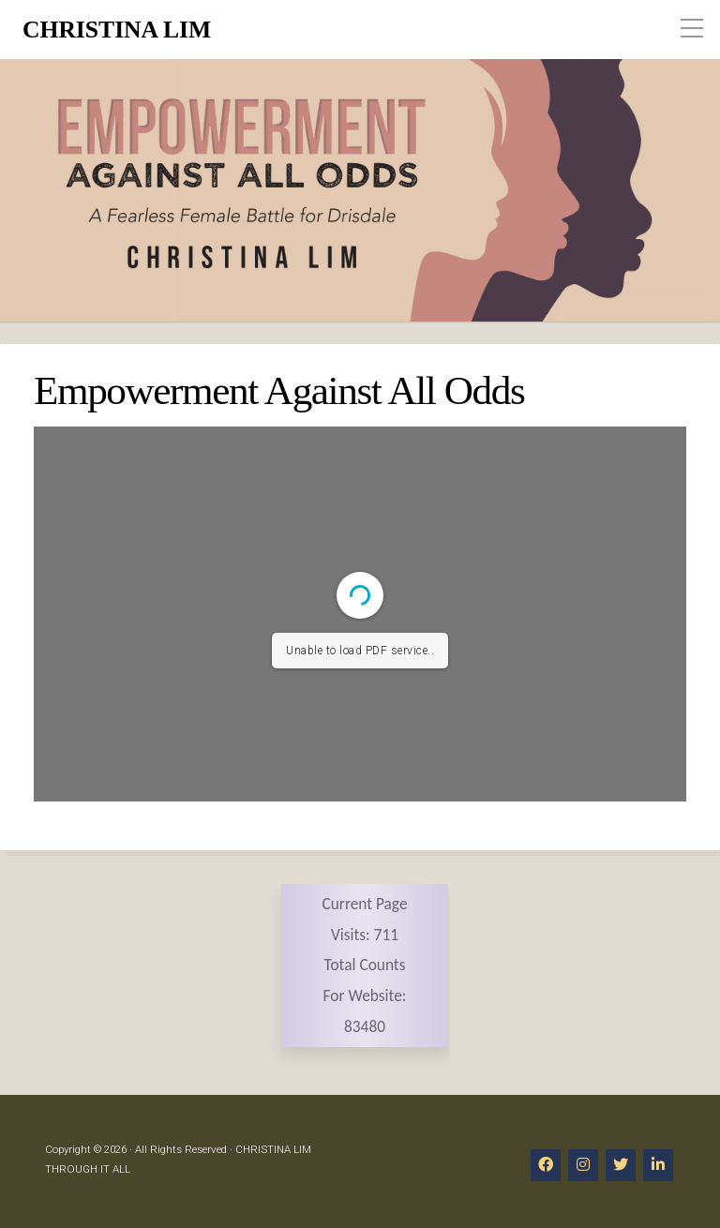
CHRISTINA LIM (116, 29)
